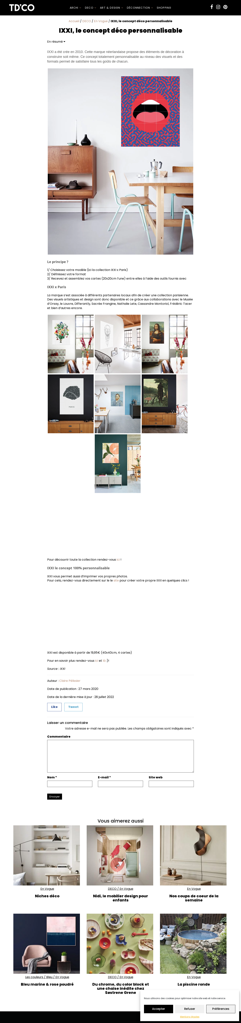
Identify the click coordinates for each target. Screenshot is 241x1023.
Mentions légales (189, 1016)
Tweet (73, 707)
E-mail (104, 777)
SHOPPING (164, 8)
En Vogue (101, 21)
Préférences (220, 1009)
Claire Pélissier (69, 681)
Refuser (189, 1009)
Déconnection (140, 8)
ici (118, 559)
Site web (156, 777)
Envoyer (54, 796)
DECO (90, 8)
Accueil (74, 21)
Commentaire (58, 737)
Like (54, 707)
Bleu (49, 977)
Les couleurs (34, 977)
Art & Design (111, 8)
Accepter (158, 1009)
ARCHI (75, 8)
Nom (52, 777)
